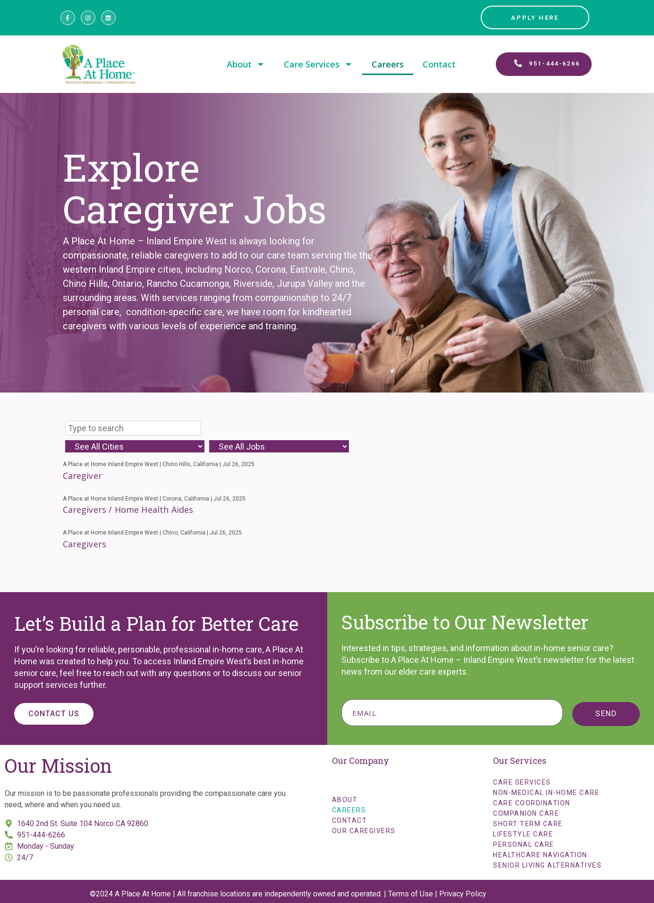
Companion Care (526, 813)
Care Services (318, 64)
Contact (439, 64)
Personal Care (523, 844)
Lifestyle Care (523, 834)
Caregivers (85, 544)
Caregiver (82, 475)
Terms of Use (410, 893)
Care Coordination (531, 803)
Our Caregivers (364, 831)
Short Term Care (528, 824)
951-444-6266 (41, 834)
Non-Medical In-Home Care (546, 792)
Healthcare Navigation (540, 855)
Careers (388, 64)
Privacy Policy (462, 893)
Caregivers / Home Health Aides (128, 509)
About (246, 64)
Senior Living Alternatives (547, 865)
